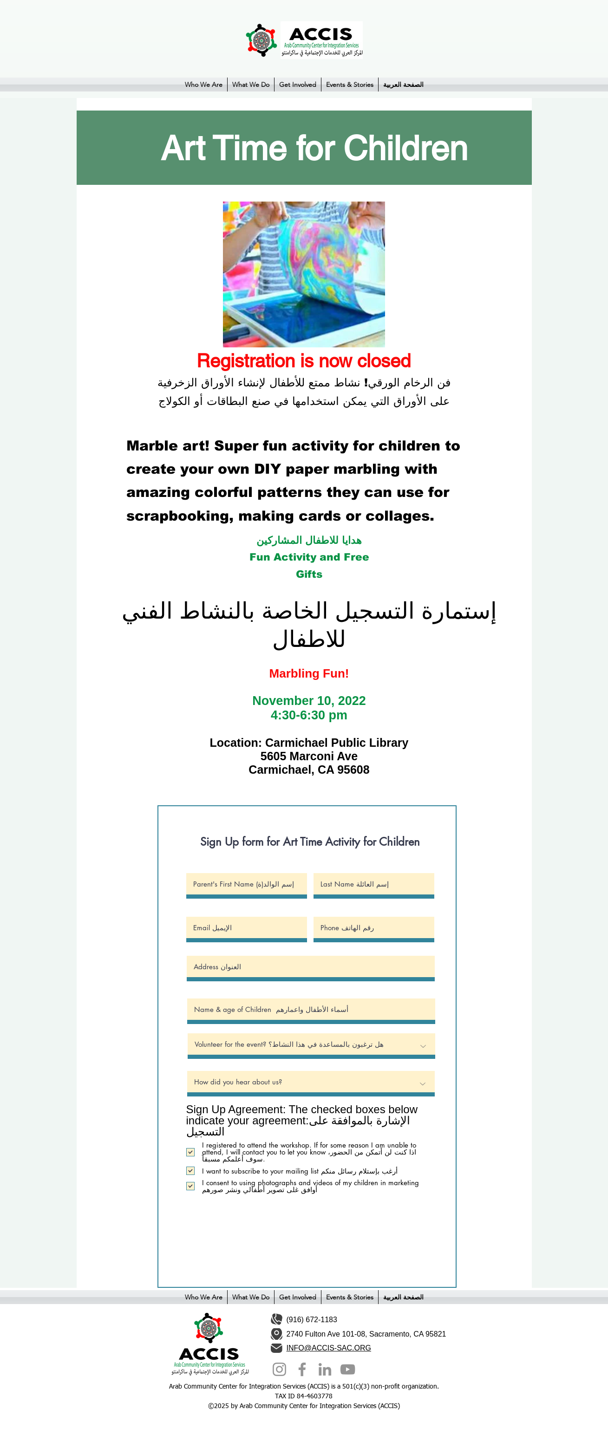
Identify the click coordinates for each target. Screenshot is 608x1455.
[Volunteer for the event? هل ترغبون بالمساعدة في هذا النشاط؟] (311, 1046)
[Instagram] (279, 1369)
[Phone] (276, 1319)
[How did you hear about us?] (311, 1083)
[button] (203, 84)
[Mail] (276, 1348)
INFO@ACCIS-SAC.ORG (329, 1348)
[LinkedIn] (325, 1369)
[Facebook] (302, 1369)
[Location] (276, 1334)
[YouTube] (348, 1369)
